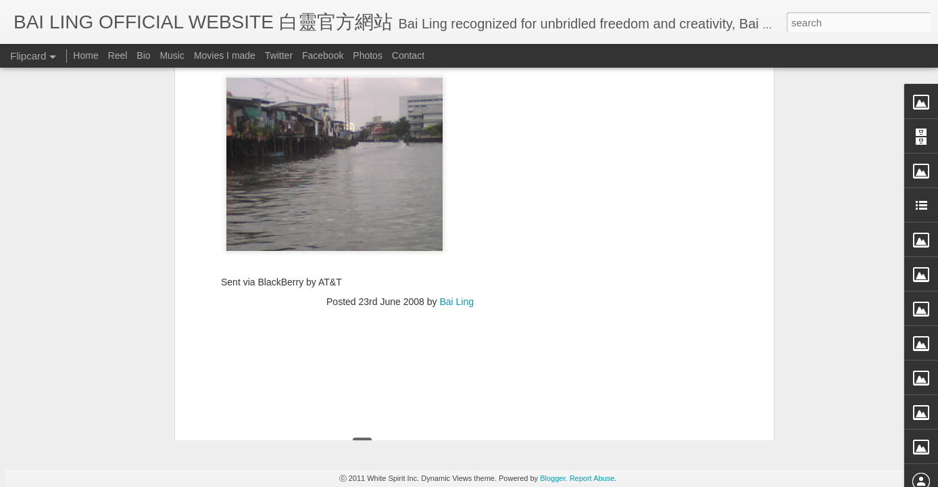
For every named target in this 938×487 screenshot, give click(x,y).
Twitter (279, 55)
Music (171, 55)
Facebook (322, 55)
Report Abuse (592, 478)
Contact (408, 55)
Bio (143, 55)
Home (85, 55)
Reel (118, 55)
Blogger (552, 478)
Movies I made (224, 55)
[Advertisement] (400, 90)
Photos (367, 55)
